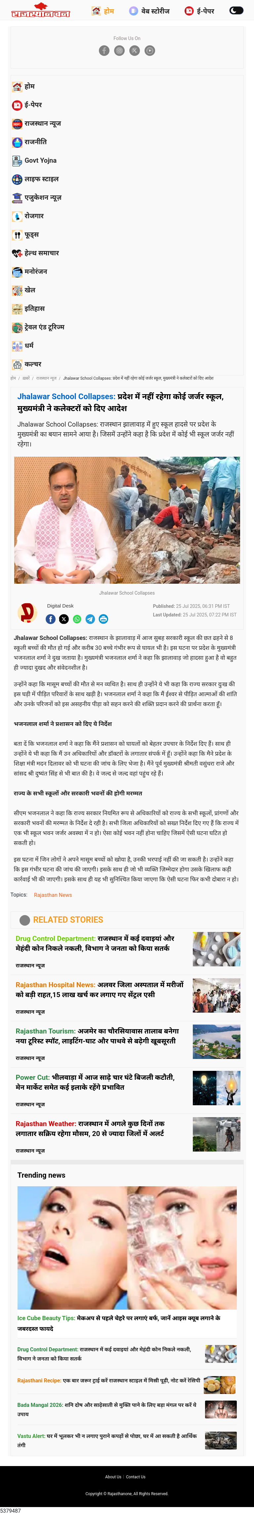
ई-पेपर (199, 11)
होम (103, 11)
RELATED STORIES (68, 920)
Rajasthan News (53, 895)
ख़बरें (26, 378)
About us (113, 1477)
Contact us (136, 1477)
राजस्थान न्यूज (46, 378)
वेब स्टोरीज (149, 11)
